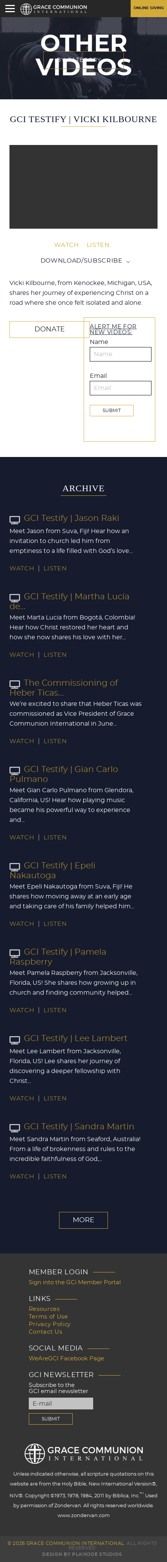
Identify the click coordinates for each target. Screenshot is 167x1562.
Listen (98, 245)
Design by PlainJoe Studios (82, 1554)
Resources (44, 1309)
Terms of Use (48, 1317)
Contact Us (45, 1332)
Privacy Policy (50, 1324)
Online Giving (149, 8)
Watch (66, 245)
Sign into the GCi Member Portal (75, 1282)
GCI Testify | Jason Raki (64, 518)
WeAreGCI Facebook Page (66, 1358)
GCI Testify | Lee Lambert (68, 1038)
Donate (49, 329)
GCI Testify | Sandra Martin (71, 1127)
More (83, 1220)
